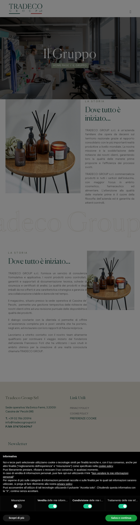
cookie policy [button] (106, 466)
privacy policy (64, 483)
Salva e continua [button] (121, 517)
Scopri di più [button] (16, 517)
